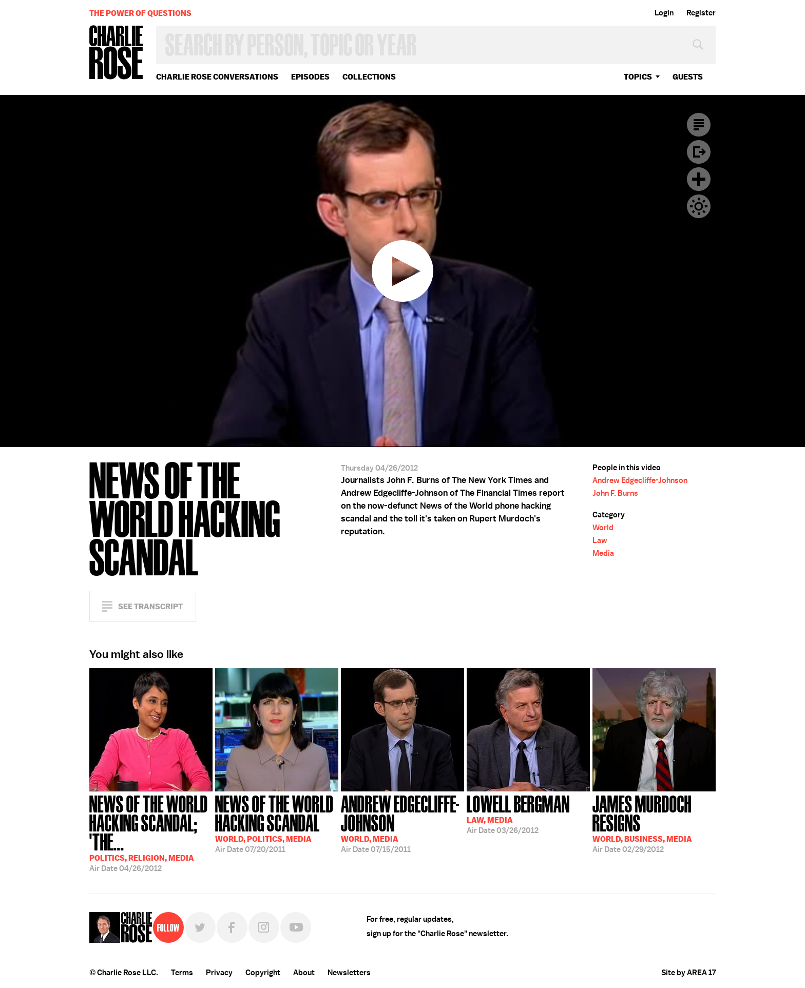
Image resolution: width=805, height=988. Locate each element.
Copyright (262, 972)
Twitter (200, 927)
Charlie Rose (116, 53)
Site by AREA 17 (688, 972)
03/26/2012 (518, 813)
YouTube (295, 927)
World (603, 527)
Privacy (219, 972)
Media (603, 553)
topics (638, 77)
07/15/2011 (402, 823)
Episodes (310, 77)
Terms (182, 972)
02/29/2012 (654, 823)
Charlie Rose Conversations (217, 77)
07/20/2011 (276, 823)
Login (664, 13)
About (304, 972)
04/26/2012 (151, 832)
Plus (699, 179)
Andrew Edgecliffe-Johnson (639, 480)
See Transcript (150, 606)
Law (599, 540)
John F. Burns (615, 493)
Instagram (263, 927)
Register (701, 13)
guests (688, 77)
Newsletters (349, 972)
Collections (369, 77)
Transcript (699, 125)
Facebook (232, 927)
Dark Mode (699, 206)
